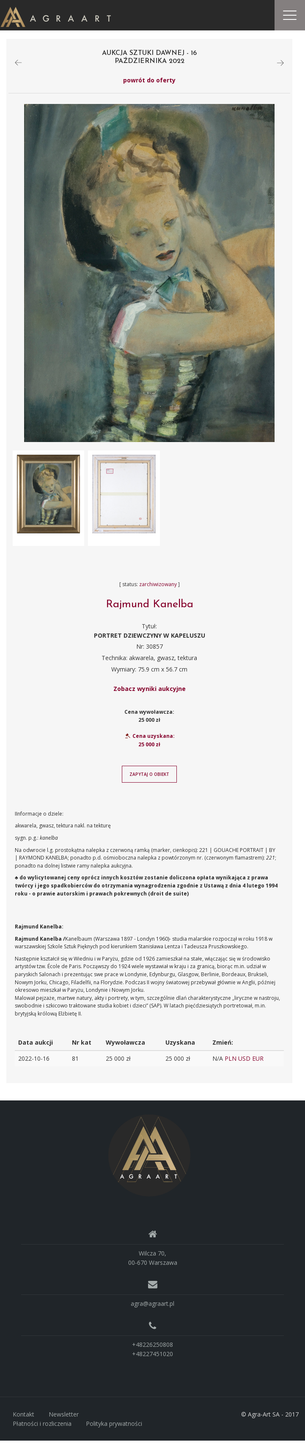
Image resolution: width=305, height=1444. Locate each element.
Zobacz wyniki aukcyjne (149, 692)
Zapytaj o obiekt (149, 778)
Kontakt (23, 1418)
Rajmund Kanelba (149, 608)
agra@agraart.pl (152, 1307)
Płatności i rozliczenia (42, 1427)
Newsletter (64, 1418)
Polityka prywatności (114, 1427)
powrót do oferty (149, 83)
